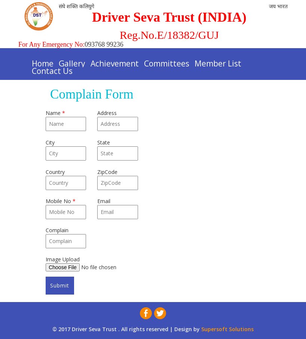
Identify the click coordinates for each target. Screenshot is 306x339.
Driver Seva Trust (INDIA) (169, 17)
